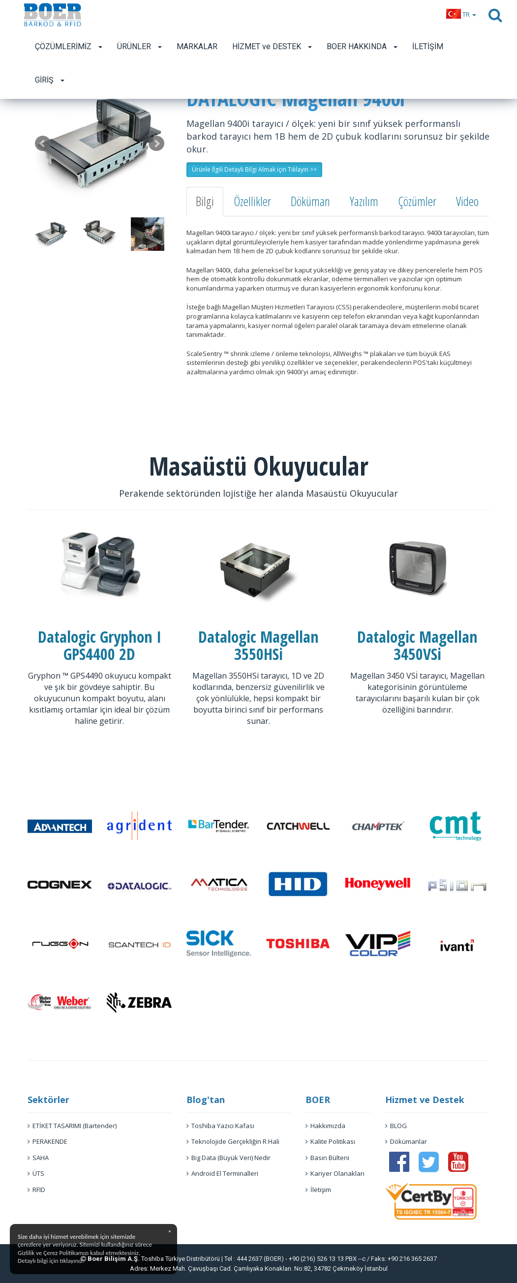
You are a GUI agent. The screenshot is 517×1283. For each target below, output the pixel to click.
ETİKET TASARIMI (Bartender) (72, 1125)
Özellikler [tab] (252, 201)
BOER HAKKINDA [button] (362, 46)
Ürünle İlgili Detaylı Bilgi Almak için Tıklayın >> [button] (254, 169)
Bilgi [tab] (205, 201)
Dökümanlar (406, 1141)
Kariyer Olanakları (335, 1173)
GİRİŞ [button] (49, 80)
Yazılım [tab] (364, 201)
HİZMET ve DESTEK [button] (272, 46)
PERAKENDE (47, 1141)
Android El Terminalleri (222, 1173)
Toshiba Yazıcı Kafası (220, 1125)
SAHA (38, 1157)
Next (156, 143)
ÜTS (36, 1173)
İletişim (318, 1189)
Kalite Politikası (330, 1141)
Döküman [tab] (310, 201)
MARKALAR (197, 46)
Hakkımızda (325, 1125)
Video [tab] (467, 201)
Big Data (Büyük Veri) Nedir (228, 1157)
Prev (43, 143)
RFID (36, 1189)
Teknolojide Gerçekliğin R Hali (232, 1141)
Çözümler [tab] (417, 201)
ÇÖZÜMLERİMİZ (68, 46)
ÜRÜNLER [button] (139, 46)
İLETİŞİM (427, 46)
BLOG (396, 1125)
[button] (461, 14)
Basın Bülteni (327, 1157)
